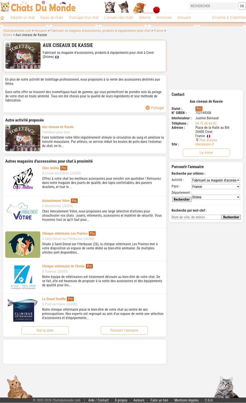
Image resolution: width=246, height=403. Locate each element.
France (158, 31)
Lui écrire (206, 153)
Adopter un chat (22, 17)
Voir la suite (44, 330)
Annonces (164, 17)
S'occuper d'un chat (84, 17)
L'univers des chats (118, 17)
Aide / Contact (98, 400)
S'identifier (238, 17)
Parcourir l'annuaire (124, 330)
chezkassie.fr (204, 144)
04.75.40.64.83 (205, 123)
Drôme (7, 35)
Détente (145, 17)
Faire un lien (159, 400)
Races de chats (51, 17)
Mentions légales (186, 400)
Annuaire (184, 17)
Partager (154, 107)
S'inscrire (219, 17)
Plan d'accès (208, 140)
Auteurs (138, 400)
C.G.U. (209, 400)
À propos (121, 400)
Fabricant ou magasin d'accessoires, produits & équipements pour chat (100, 31)
